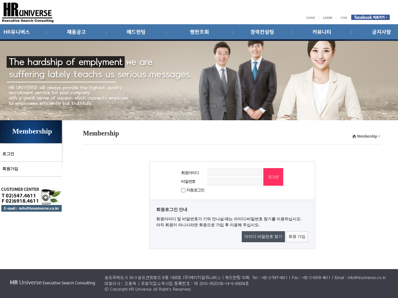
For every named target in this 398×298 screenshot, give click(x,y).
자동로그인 (195, 190)
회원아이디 (190, 172)
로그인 (8, 153)
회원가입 (10, 168)
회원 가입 (297, 236)
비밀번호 (188, 181)
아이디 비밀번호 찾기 (263, 236)
